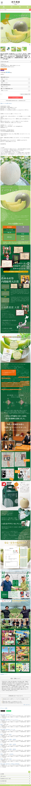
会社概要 (2, 773)
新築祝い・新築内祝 (12, 749)
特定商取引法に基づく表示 (5, 778)
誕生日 (10, 734)
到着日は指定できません (5, 77)
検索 (30, 10)
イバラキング (16, 719)
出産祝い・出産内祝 (12, 744)
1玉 (14, 729)
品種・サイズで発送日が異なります (7, 88)
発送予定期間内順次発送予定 (6, 84)
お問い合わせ (3, 776)
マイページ (19, 7)
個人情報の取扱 (3, 780)
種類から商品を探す (6, 714)
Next (29, 28)
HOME (1, 714)
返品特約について (3, 674)
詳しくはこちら (27, 704)
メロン (12, 714)
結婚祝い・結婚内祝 (12, 739)
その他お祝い (11, 754)
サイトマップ (3, 783)
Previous (2, 28)
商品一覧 (4, 7)
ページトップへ (29, 772)
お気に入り (11, 7)
